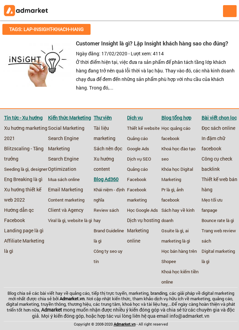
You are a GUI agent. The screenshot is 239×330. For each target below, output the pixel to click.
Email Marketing (65, 190)
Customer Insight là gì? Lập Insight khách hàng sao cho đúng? (152, 43)
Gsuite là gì (172, 231)
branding (158, 293)
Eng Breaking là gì (23, 179)
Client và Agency (65, 210)
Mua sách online (64, 179)
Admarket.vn (72, 298)
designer (39, 169)
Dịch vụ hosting (143, 220)
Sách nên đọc (108, 149)
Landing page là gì (24, 231)
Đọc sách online (218, 128)
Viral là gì (56, 220)
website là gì (79, 220)
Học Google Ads (142, 210)
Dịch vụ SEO (139, 159)
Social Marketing (66, 128)
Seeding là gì (16, 169)
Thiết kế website (143, 128)
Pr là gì (167, 190)
